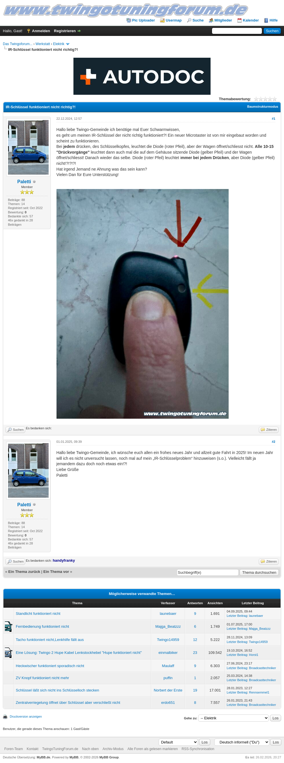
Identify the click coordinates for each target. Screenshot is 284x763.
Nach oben (90, 749)
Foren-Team (13, 749)
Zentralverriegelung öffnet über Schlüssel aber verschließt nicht (68, 702)
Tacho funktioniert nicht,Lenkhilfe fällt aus (50, 640)
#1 (273, 118)
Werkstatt (43, 44)
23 (195, 652)
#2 (273, 441)
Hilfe (274, 20)
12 (195, 640)
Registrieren (65, 31)
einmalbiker (168, 652)
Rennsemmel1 (259, 692)
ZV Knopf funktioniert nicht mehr (42, 678)
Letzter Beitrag (237, 615)
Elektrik (58, 44)
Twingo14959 (168, 640)
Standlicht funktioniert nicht (38, 613)
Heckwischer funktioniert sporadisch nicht (50, 666)
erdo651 (168, 702)
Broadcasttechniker (262, 668)
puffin (168, 678)
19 (195, 690)
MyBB (73, 757)
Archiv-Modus (112, 749)
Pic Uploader (143, 20)
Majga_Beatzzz (168, 626)
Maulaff (168, 666)
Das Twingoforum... (17, 44)
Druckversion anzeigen (26, 716)
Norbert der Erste (168, 690)
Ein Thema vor (56, 571)
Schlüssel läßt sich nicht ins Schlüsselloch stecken (57, 690)
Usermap (174, 20)
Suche (198, 20)
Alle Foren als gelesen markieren (152, 749)
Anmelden (41, 31)
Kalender (251, 20)
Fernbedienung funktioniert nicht (42, 626)
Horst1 (253, 654)
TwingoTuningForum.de (60, 749)
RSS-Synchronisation (198, 749)
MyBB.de (43, 757)
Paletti (24, 181)
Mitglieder (223, 20)
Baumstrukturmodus (262, 106)
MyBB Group (108, 757)
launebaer (168, 613)
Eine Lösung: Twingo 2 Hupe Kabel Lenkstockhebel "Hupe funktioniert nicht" (79, 652)
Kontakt (32, 749)
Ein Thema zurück (24, 571)
